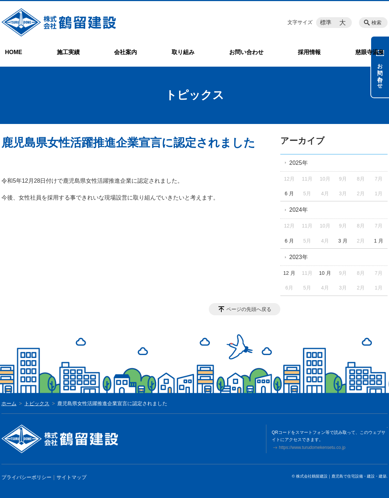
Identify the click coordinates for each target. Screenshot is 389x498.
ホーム (8, 403)
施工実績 (68, 52)
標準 (325, 22)
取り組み (183, 52)
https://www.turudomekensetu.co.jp (312, 447)
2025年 (298, 163)
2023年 (298, 257)
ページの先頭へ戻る (248, 309)
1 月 (378, 241)
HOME (13, 52)
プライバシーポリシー (26, 477)
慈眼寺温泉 (369, 52)
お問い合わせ (246, 52)
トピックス (36, 403)
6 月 (289, 193)
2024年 (298, 210)
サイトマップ (71, 477)
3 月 (343, 241)
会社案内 (125, 52)
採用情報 (309, 52)
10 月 (325, 273)
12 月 (289, 273)
